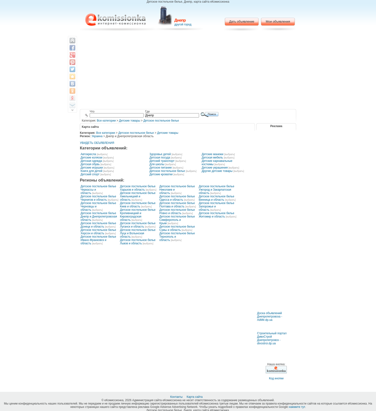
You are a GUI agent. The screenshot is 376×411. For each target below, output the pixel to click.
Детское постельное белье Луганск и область (137, 225)
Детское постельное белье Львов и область (137, 241)
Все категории (106, 120)
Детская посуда (159, 157)
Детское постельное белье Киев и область (137, 204)
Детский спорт (90, 174)
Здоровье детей (160, 154)
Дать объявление (241, 21)
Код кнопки (276, 378)
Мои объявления (278, 21)
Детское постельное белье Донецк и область (98, 225)
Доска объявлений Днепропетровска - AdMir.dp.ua (269, 316)
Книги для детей (91, 171)
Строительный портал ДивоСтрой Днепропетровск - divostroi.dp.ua (272, 338)
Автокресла (88, 154)
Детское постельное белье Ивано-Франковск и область (98, 240)
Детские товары (129, 120)
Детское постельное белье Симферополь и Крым (177, 220)
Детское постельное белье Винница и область (216, 198)
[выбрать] (102, 154)
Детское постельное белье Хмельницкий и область (137, 196)
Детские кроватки (160, 174)
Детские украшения (215, 167)
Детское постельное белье (161, 120)
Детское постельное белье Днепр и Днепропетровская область (99, 216)
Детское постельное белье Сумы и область (177, 228)
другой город (182, 24)
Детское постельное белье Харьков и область (137, 188)
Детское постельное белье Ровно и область (177, 211)
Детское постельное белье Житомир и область (216, 214)
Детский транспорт (161, 161)
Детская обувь (90, 164)
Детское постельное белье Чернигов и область (98, 198)
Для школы (156, 164)
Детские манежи (212, 154)
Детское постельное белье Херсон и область (98, 231)
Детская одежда (91, 161)
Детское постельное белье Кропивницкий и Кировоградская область (137, 215)
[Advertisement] (188, 70)
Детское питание (160, 167)
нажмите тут (297, 407)
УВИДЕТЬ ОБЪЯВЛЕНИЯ (97, 143)
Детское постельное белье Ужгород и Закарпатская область (216, 190)
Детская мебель (212, 157)
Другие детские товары (217, 171)
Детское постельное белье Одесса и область (177, 198)
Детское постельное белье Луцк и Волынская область (137, 233)
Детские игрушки (92, 167)
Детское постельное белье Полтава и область (177, 204)
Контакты (176, 397)
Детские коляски (91, 157)
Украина (97, 136)
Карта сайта (195, 397)
